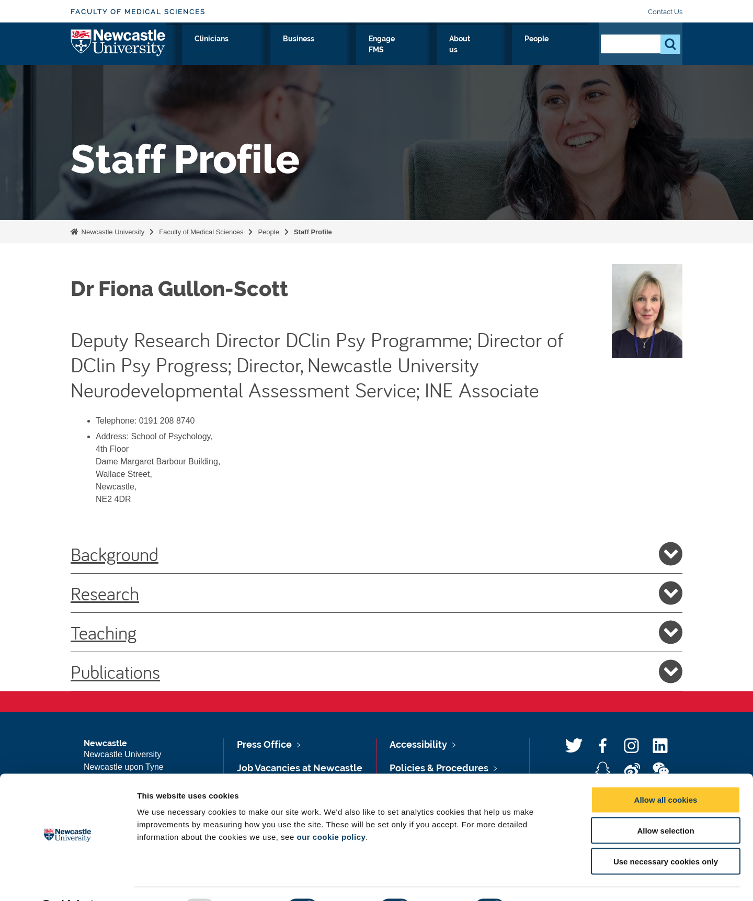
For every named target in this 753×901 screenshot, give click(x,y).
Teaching (376, 632)
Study (297, 50)
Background (376, 553)
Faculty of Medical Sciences (138, 12)
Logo (118, 48)
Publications (376, 671)
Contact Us (665, 12)
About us (518, 50)
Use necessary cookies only (665, 834)
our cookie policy (331, 809)
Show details (548, 880)
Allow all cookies (666, 772)
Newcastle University (111, 232)
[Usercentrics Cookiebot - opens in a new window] (67, 880)
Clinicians (344, 50)
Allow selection (665, 803)
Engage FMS (458, 50)
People (567, 50)
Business (399, 50)
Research (249, 50)
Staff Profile (313, 232)
